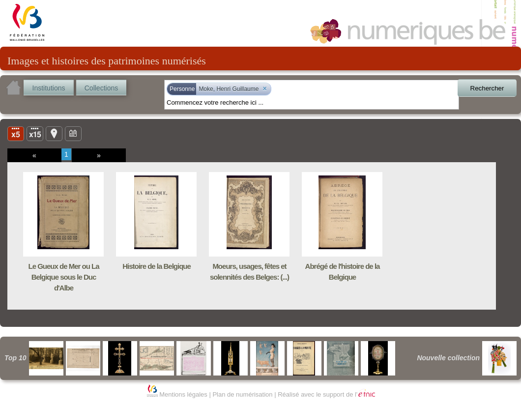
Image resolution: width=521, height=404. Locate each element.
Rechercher (487, 88)
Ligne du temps (73, 133)
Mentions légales (183, 394)
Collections (101, 88)
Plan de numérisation (242, 394)
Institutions (48, 88)
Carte (54, 133)
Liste (35, 133)
